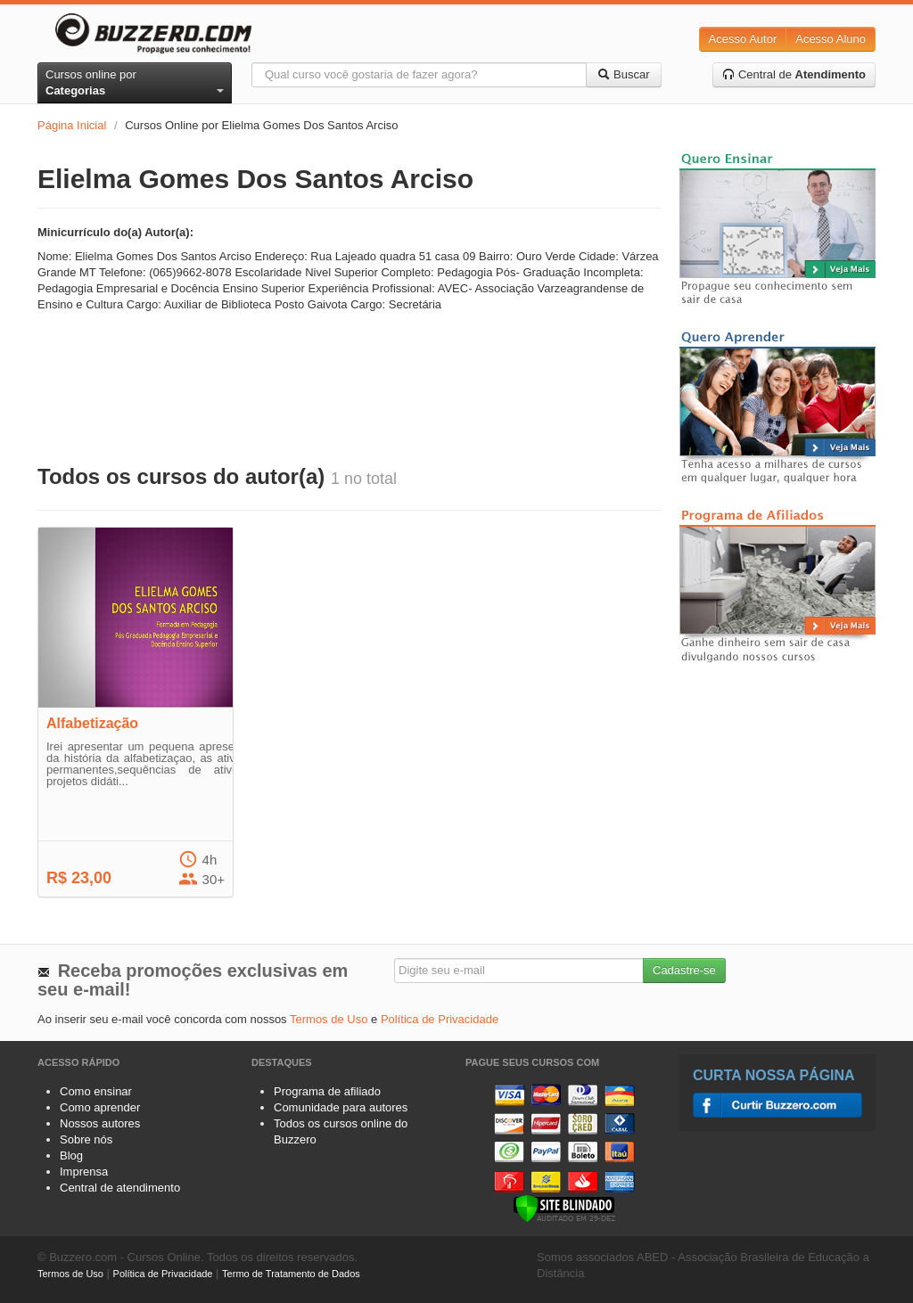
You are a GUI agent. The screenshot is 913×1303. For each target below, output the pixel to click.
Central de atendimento (120, 1187)
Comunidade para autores (340, 1107)
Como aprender (100, 1107)
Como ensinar (96, 1091)
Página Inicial (71, 125)
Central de (794, 74)
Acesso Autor (743, 38)
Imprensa (84, 1171)
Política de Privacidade (439, 1019)
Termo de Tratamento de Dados (291, 1273)
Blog (71, 1155)
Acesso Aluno (830, 38)
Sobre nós (86, 1139)
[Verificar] (564, 1207)
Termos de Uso (328, 1019)
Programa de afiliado (327, 1091)
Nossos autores (100, 1123)
